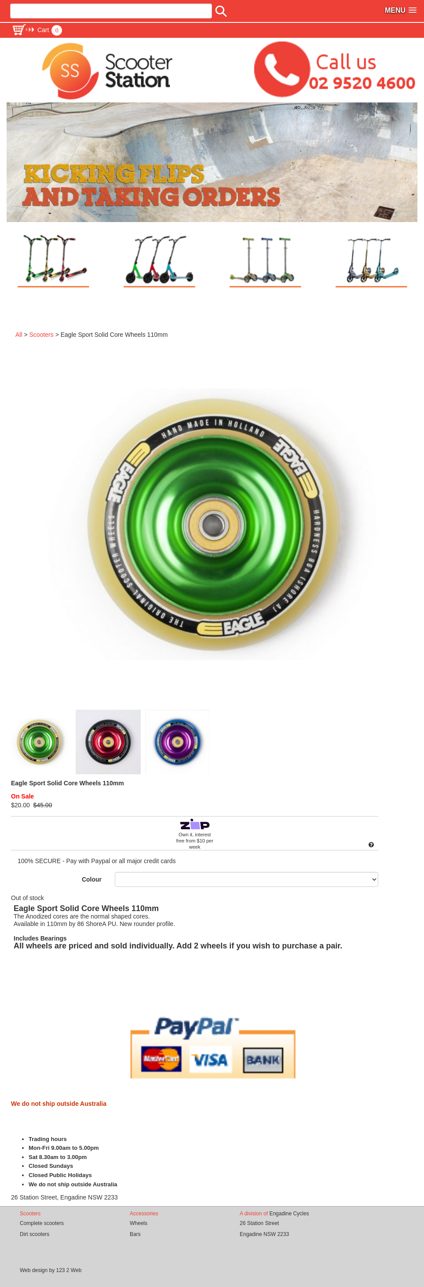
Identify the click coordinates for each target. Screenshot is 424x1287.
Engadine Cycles (289, 1213)
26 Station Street (259, 1223)
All (18, 334)
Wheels (138, 1223)
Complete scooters (42, 1223)
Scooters (41, 334)
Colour (92, 879)
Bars (135, 1234)
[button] (37, 29)
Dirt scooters (34, 1234)
